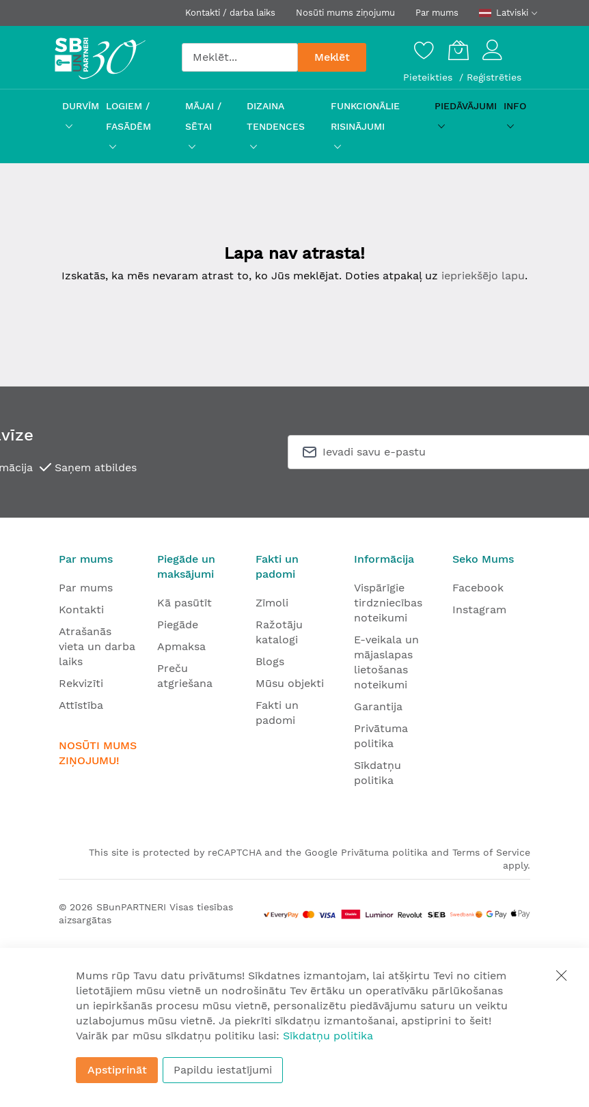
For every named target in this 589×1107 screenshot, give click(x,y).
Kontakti (81, 609)
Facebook (478, 587)
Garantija (378, 706)
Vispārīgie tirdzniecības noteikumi (388, 602)
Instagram (479, 609)
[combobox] (240, 57)
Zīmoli (272, 602)
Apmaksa (181, 646)
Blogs (270, 661)
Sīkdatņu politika (328, 1035)
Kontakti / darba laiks (230, 13)
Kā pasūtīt (184, 602)
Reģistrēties (494, 77)
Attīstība (81, 705)
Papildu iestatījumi (223, 1069)
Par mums (436, 13)
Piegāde (177, 624)
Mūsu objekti (290, 683)
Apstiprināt (117, 1069)
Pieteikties (429, 77)
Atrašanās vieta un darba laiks (97, 646)
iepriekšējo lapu (483, 275)
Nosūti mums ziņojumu (345, 13)
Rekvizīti (81, 683)
